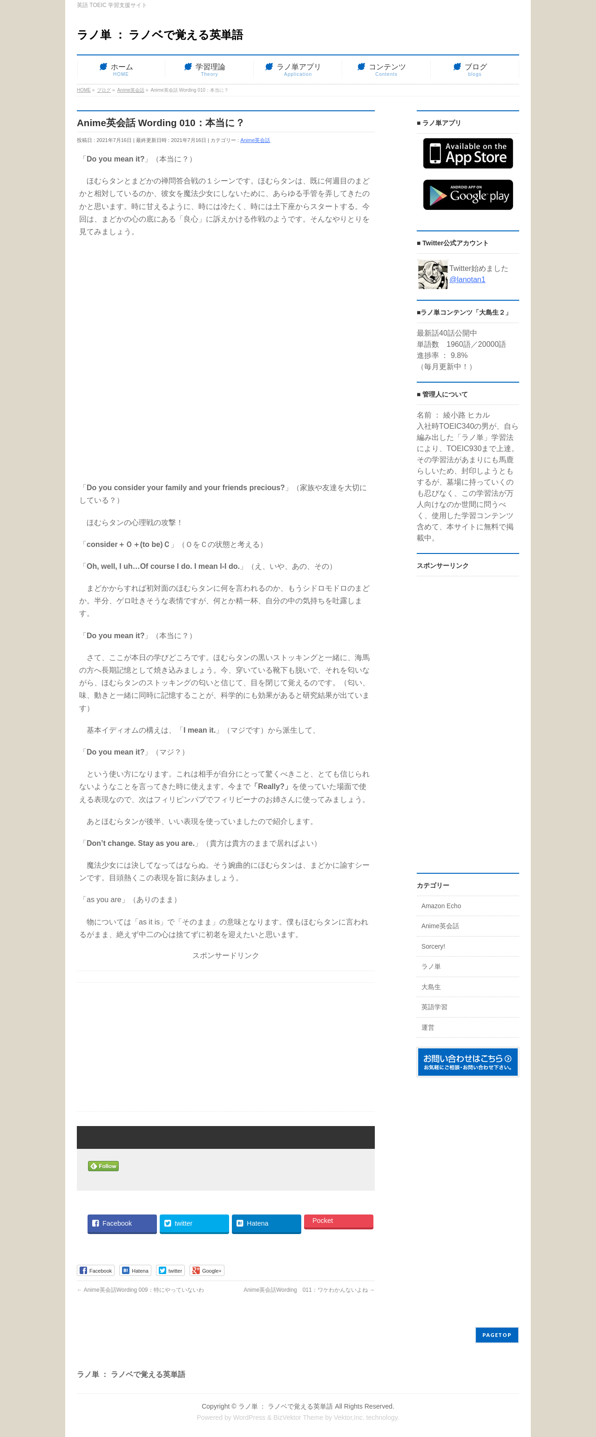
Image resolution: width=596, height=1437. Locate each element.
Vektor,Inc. (349, 1417)
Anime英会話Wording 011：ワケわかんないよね (309, 1290)
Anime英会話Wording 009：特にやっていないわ (140, 1290)
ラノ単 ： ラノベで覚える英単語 (160, 34)
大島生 (431, 987)
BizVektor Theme (298, 1417)
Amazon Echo (441, 906)
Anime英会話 (255, 140)
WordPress (249, 1417)
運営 (427, 1027)
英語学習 (434, 1007)
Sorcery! (433, 946)
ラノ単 (431, 966)
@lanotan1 (467, 279)
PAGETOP (497, 1335)
